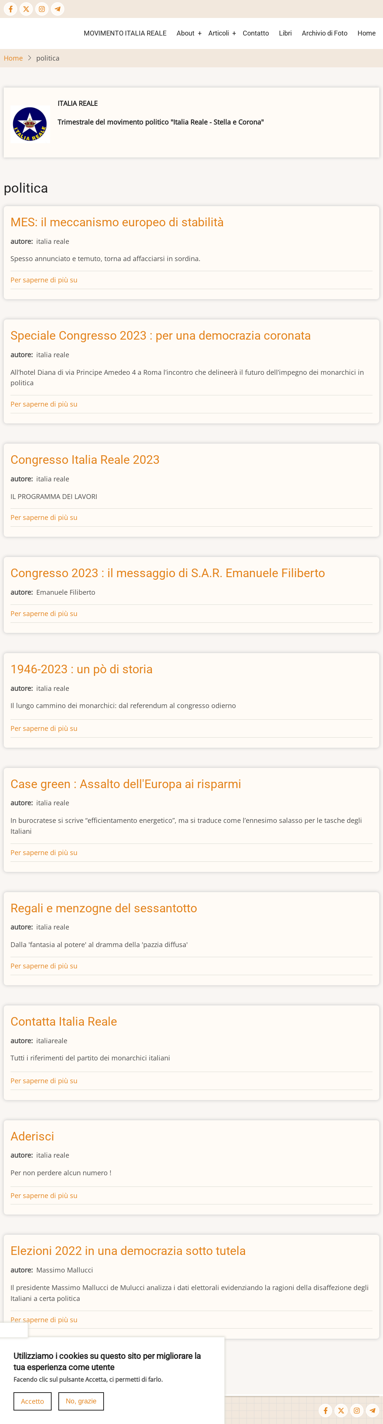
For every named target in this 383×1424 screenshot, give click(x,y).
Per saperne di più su (43, 279)
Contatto (256, 33)
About (185, 33)
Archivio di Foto (324, 33)
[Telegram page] (57, 9)
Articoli (218, 33)
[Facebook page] (10, 9)
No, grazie (81, 1407)
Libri (285, 33)
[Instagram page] (42, 9)
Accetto (32, 1406)
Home (367, 33)
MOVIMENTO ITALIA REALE (125, 33)
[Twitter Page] (26, 9)
